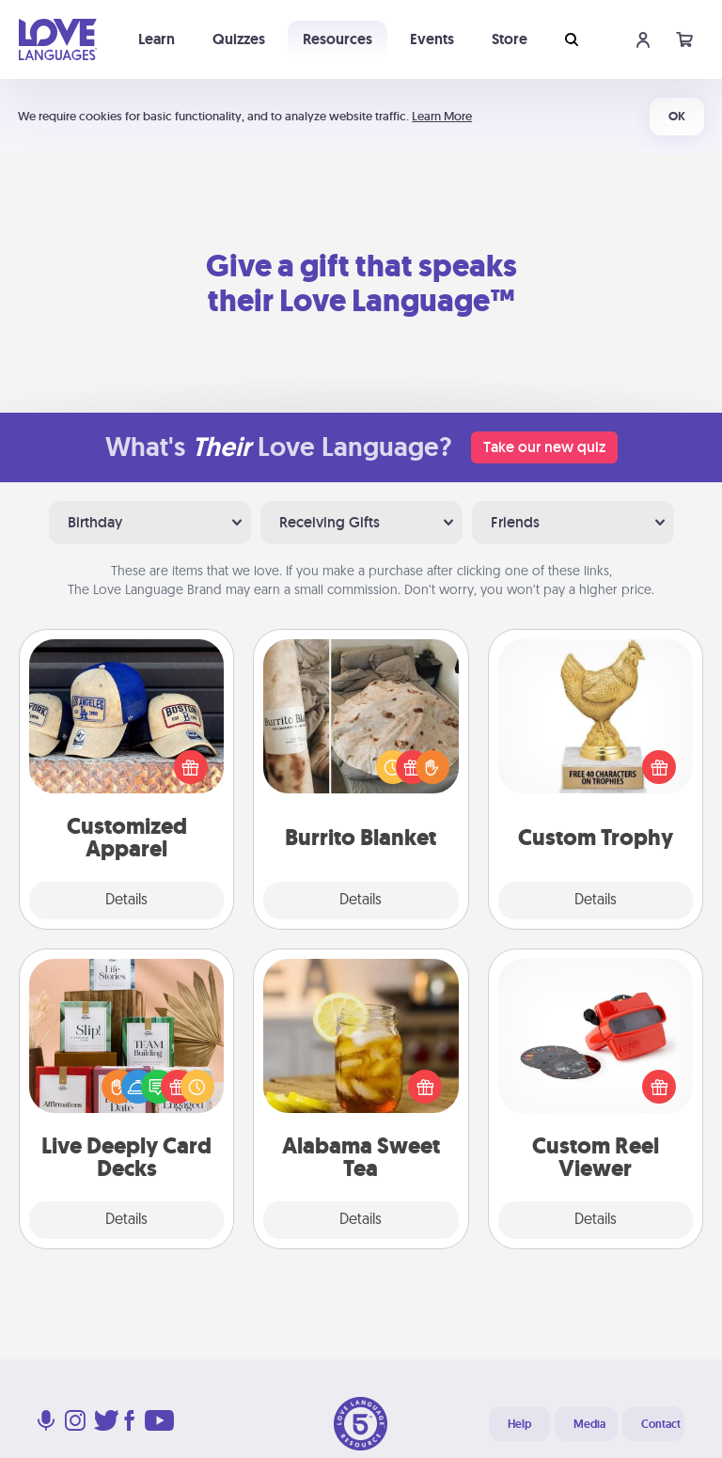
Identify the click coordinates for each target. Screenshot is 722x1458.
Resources (337, 39)
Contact (661, 1424)
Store (509, 39)
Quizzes (238, 39)
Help (519, 1424)
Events (432, 39)
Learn (156, 39)
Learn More (442, 116)
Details (126, 900)
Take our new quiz (544, 447)
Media (589, 1424)
